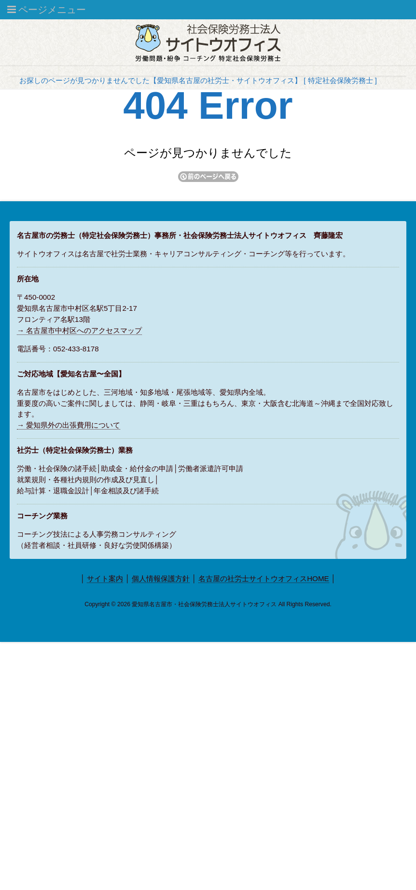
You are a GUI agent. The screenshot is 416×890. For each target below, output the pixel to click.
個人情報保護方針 (161, 578)
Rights (295, 604)
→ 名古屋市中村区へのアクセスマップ (79, 330)
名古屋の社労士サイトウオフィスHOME (263, 578)
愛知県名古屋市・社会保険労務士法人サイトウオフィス (204, 604)
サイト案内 (105, 578)
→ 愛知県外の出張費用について (68, 425)
